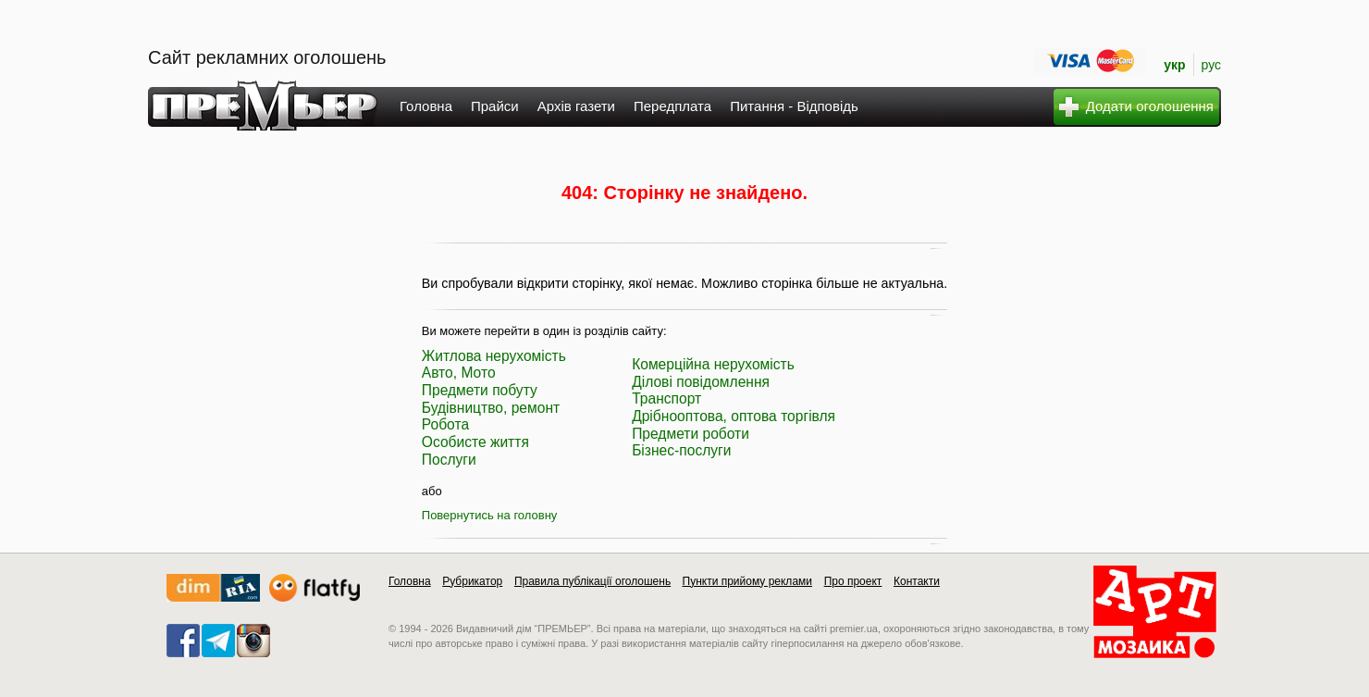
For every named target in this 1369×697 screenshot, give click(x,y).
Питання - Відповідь (794, 106)
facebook (183, 640)
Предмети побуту (479, 390)
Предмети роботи (690, 434)
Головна (426, 106)
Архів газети (576, 106)
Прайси (495, 106)
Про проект (853, 581)
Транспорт (666, 398)
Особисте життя (475, 442)
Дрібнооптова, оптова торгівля (733, 416)
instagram (253, 640)
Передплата (672, 106)
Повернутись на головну (490, 515)
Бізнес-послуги (681, 450)
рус (1211, 64)
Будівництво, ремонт (491, 408)
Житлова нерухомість (494, 356)
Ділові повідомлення (701, 382)
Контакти (917, 581)
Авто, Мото (459, 372)
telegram (218, 640)
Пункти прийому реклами (748, 581)
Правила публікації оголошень (592, 581)
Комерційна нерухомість (713, 364)
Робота (445, 424)
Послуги (449, 459)
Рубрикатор (472, 581)
